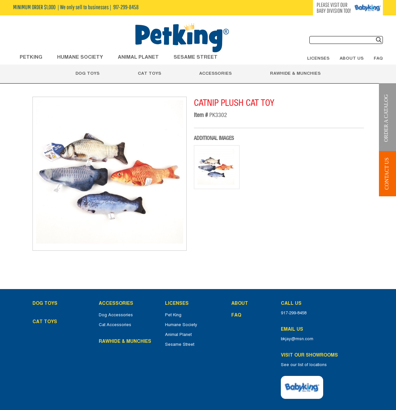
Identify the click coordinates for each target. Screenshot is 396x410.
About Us (352, 58)
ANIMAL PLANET (138, 56)
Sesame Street (196, 56)
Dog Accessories (116, 315)
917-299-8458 (293, 313)
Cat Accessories (115, 324)
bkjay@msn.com (297, 339)
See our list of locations (304, 364)
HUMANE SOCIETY (80, 56)
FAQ (378, 58)
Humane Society (181, 324)
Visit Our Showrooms (311, 355)
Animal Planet (178, 334)
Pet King (173, 315)
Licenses (318, 58)
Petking (31, 56)
